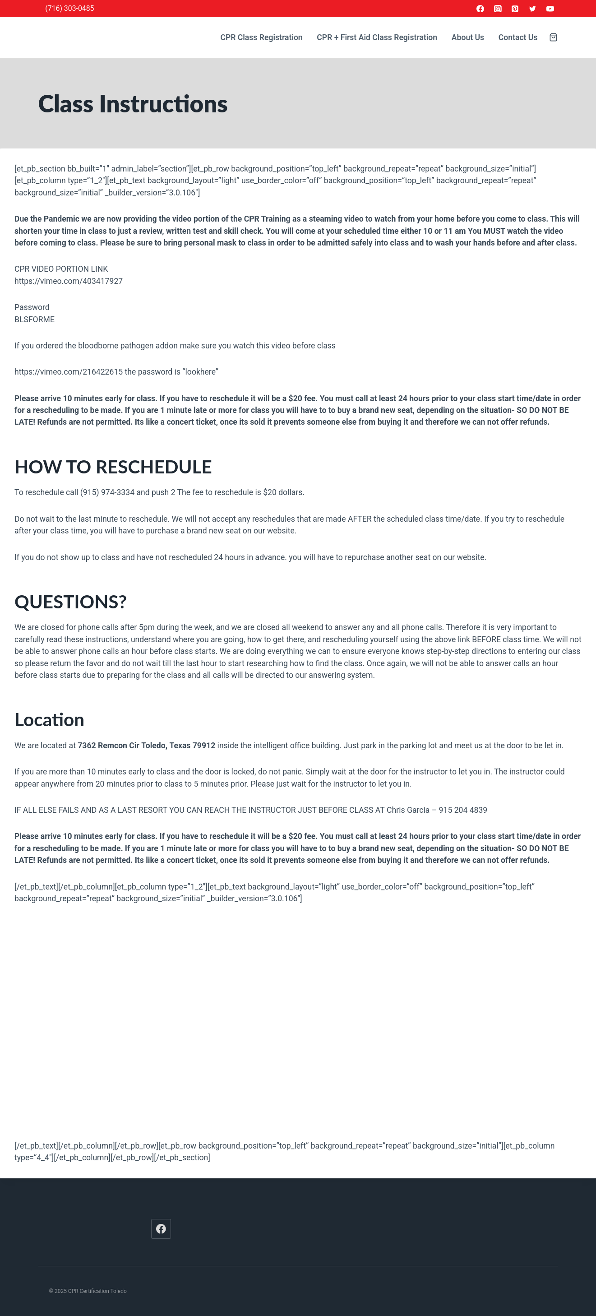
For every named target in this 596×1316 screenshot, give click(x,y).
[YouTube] (550, 8)
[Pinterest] (515, 8)
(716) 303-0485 (69, 8)
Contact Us (518, 37)
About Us (468, 37)
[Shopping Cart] (553, 37)
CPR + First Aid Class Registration (377, 37)
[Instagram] (497, 8)
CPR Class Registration (261, 37)
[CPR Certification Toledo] (103, 38)
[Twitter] (533, 8)
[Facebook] (480, 8)
